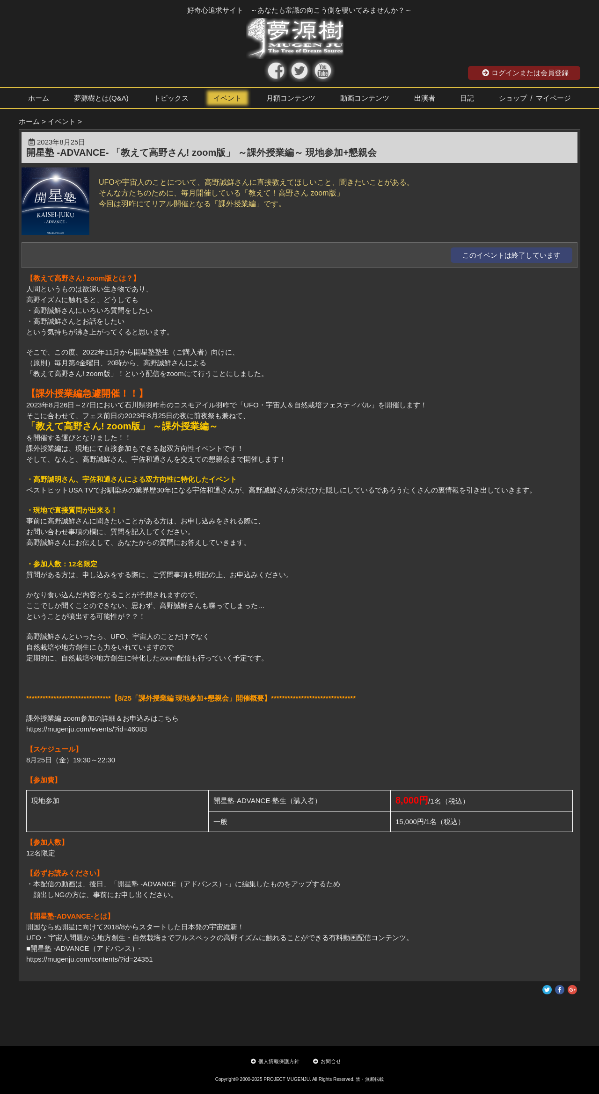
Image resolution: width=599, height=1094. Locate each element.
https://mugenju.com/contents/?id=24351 (89, 959)
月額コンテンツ (290, 98)
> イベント (59, 121)
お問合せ (327, 1061)
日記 (467, 98)
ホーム (38, 98)
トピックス (171, 98)
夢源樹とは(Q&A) (101, 98)
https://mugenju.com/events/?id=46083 (86, 729)
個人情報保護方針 (275, 1061)
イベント (227, 98)
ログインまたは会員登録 (525, 73)
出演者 (424, 98)
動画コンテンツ (364, 98)
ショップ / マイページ (535, 98)
